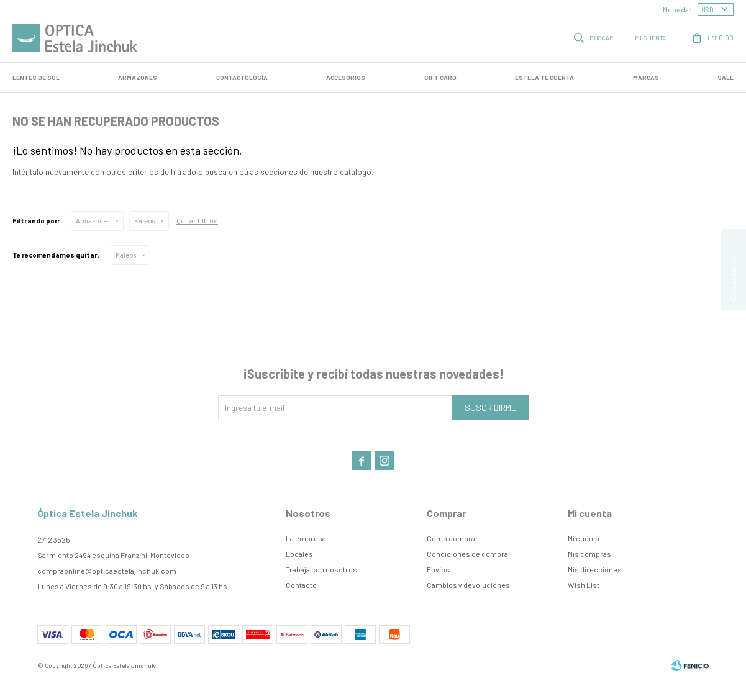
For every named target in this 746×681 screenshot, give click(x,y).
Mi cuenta (583, 538)
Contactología (242, 77)
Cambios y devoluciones (468, 584)
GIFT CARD (440, 77)
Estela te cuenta (544, 77)
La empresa (306, 538)
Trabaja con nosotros (321, 569)
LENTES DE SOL (36, 77)
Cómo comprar (452, 538)
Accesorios (345, 77)
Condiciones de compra (467, 553)
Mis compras (589, 553)
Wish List (583, 584)
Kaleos (144, 221)
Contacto (301, 584)
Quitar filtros (197, 220)
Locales (299, 553)
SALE (725, 77)
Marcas (646, 77)
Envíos (438, 569)
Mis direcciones (595, 569)
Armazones (137, 77)
